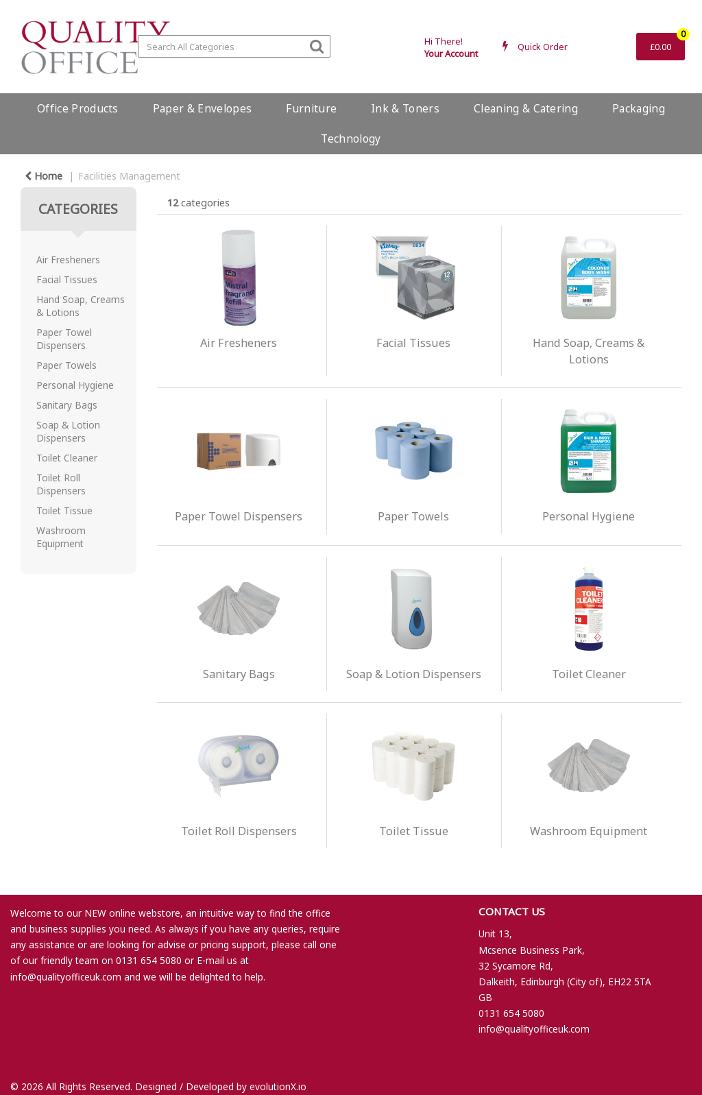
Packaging (638, 108)
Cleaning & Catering (526, 108)
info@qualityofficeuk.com (65, 976)
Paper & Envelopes (202, 108)
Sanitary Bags (66, 404)
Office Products (78, 108)
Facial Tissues (66, 279)
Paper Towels (66, 365)
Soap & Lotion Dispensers (68, 431)
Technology (350, 138)
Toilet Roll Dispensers (61, 484)
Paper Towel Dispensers (64, 339)
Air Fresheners (68, 259)
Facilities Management (129, 175)
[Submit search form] (317, 45)
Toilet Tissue (64, 510)
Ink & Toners (405, 108)
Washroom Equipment (61, 537)
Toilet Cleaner (66, 457)
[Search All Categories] (234, 46)
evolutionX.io (278, 1086)
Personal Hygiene (75, 385)
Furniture (311, 108)
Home (43, 175)
